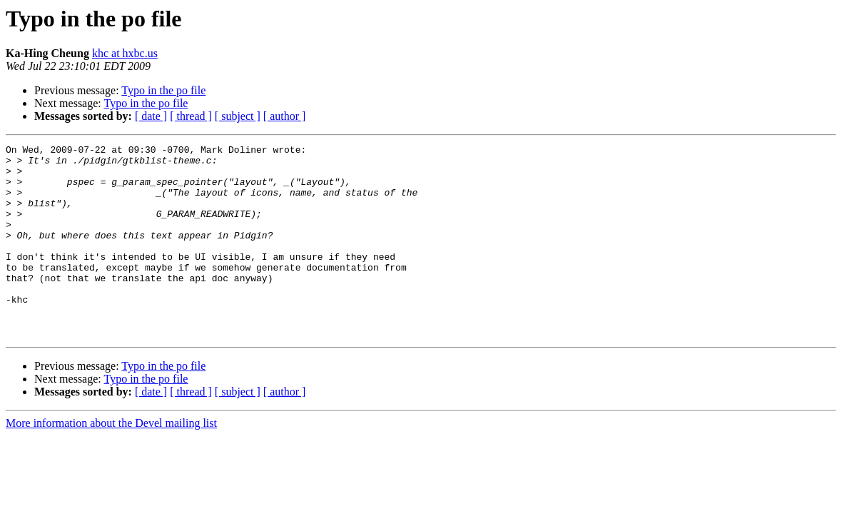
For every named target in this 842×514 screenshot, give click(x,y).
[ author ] (284, 116)
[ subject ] (237, 116)
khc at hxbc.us (125, 53)
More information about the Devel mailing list (111, 461)
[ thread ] (191, 116)
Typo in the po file (163, 90)
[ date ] (151, 116)
